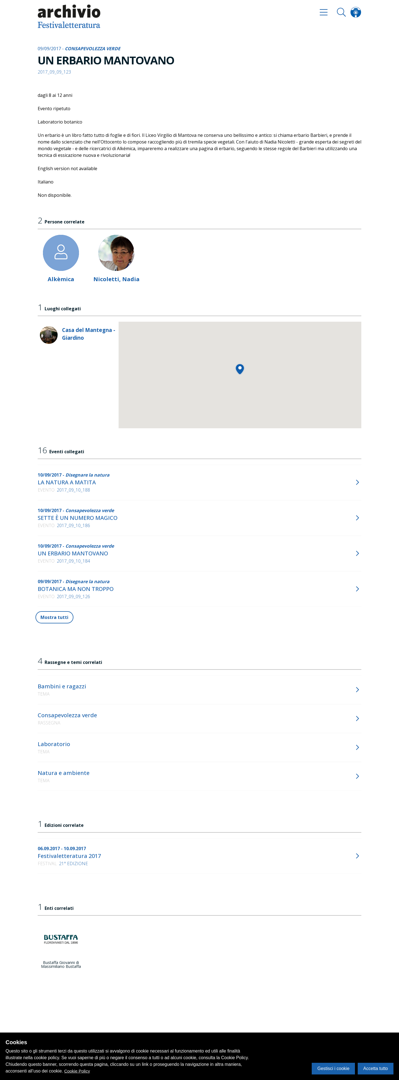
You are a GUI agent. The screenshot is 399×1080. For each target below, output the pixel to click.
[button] (240, 369)
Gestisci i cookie (333, 1068)
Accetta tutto (375, 1068)
